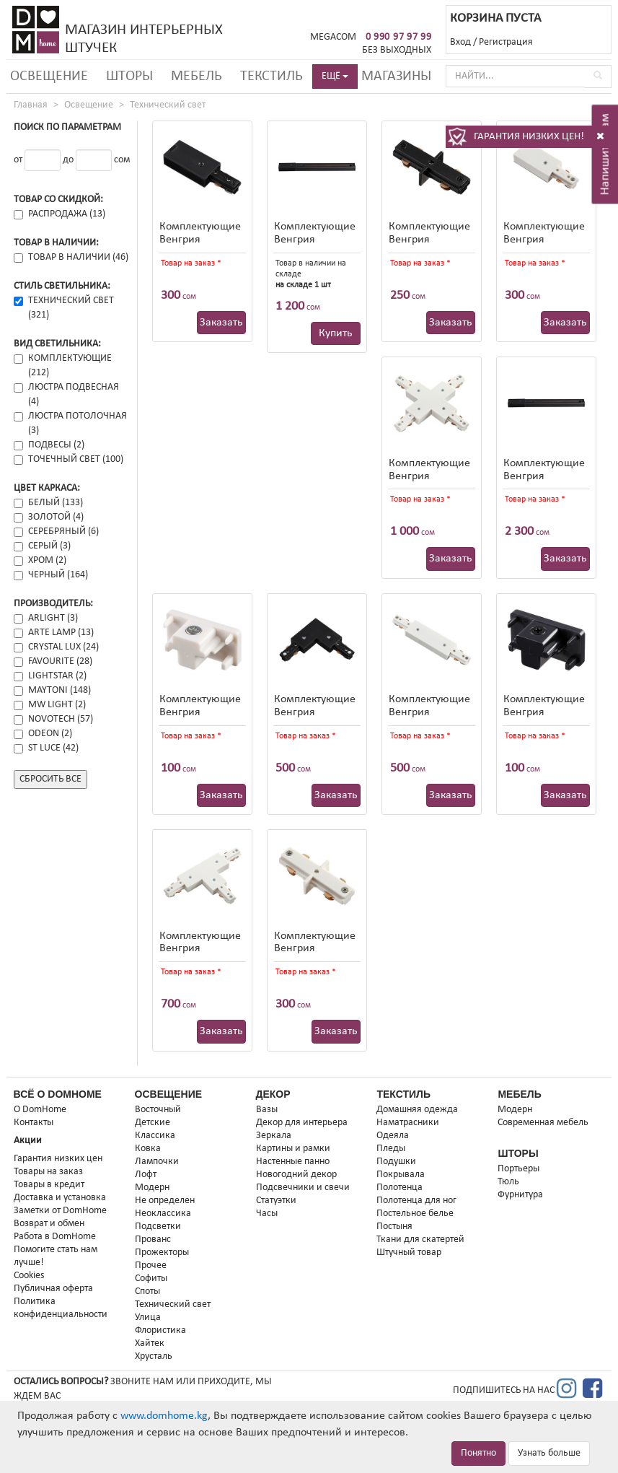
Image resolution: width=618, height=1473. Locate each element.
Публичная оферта (53, 1288)
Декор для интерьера (302, 1122)
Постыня (394, 1226)
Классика (155, 1135)
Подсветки (158, 1226)
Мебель (196, 76)
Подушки (396, 1161)
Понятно (478, 1453)
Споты (147, 1291)
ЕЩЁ (335, 76)
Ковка (148, 1148)
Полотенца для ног (416, 1200)
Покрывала (400, 1174)
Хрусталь (153, 1356)
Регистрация (506, 42)
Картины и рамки (293, 1148)
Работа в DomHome (55, 1236)
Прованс (153, 1239)
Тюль (508, 1181)
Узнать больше (549, 1453)
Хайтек (149, 1343)
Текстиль (271, 76)
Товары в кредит (49, 1184)
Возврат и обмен (49, 1223)
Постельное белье (415, 1213)
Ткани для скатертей (420, 1239)
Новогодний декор (296, 1174)
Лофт (145, 1174)
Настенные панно (293, 1161)
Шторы (129, 76)
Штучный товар (408, 1252)
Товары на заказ (48, 1171)
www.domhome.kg (164, 1416)
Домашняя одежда (417, 1109)
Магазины (396, 76)
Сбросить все (50, 779)
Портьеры (518, 1168)
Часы (267, 1213)
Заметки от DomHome (60, 1210)
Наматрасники (407, 1122)
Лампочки (157, 1161)
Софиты (151, 1278)
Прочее (151, 1265)
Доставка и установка (60, 1197)
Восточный (158, 1109)
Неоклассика (163, 1213)
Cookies (29, 1275)
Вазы (267, 1109)
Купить (336, 333)
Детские (152, 1122)
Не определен (165, 1200)
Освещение (49, 76)
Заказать (221, 322)
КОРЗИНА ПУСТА (495, 18)
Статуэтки (276, 1200)
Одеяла (392, 1135)
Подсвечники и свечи (303, 1187)
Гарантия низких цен (58, 1158)
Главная (31, 105)
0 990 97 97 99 (399, 37)
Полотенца (399, 1187)
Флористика (160, 1330)
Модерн (152, 1187)
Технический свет (168, 105)
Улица (148, 1317)
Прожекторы (162, 1252)
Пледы (390, 1148)
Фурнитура (520, 1194)
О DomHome (40, 1109)
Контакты (33, 1122)
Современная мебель (543, 1122)
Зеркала (273, 1135)
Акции (28, 1140)
